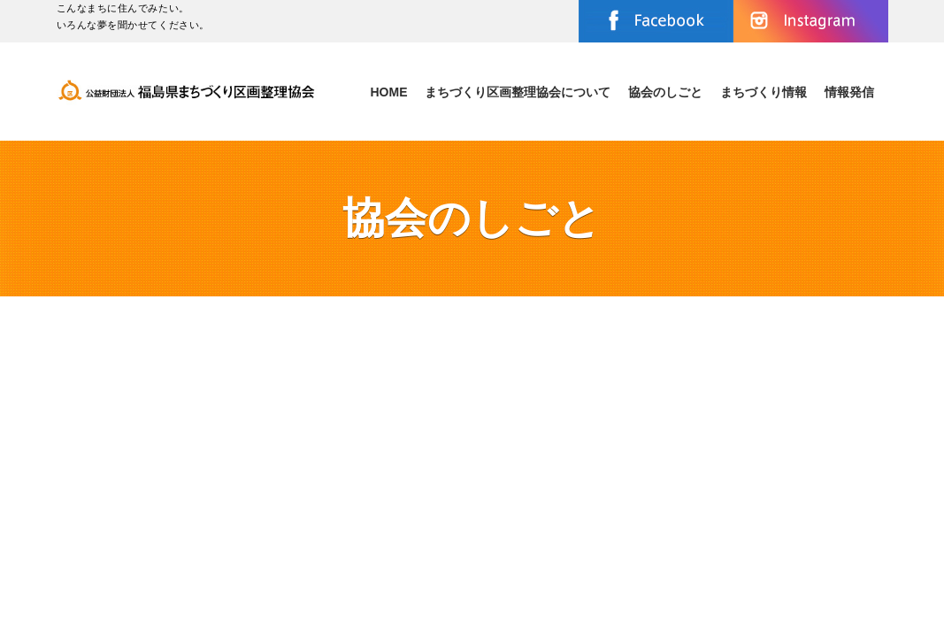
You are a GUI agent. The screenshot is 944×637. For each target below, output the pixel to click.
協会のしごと (665, 92)
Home (388, 92)
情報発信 (849, 92)
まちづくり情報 (763, 92)
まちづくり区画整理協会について (517, 92)
